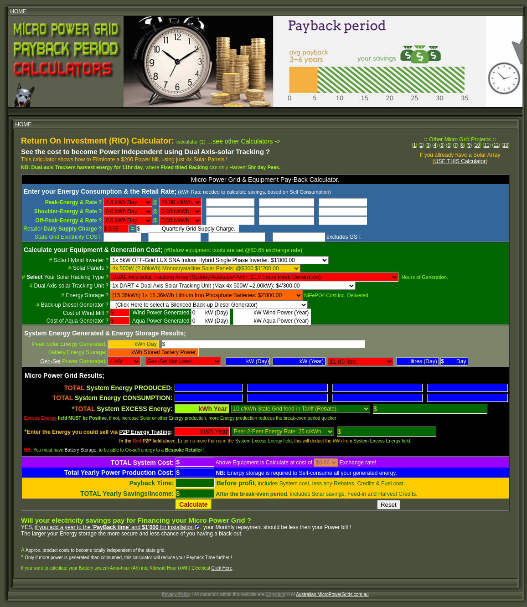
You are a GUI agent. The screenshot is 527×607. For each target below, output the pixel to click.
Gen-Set (50, 361)
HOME (18, 11)
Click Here (221, 568)
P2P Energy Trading (145, 432)
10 (477, 145)
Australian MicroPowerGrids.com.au (332, 594)
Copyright (275, 594)
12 (496, 145)
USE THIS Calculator (460, 161)
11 (486, 145)
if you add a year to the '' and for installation (114, 527)
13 (505, 145)
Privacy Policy (176, 594)
